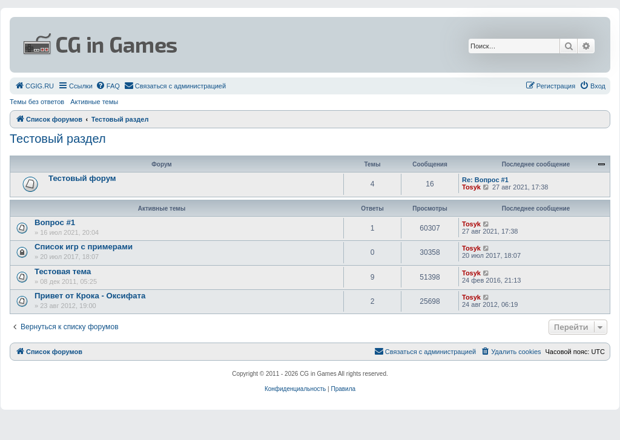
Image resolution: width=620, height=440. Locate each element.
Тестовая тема (63, 271)
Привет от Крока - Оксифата (90, 295)
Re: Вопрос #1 (485, 179)
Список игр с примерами (84, 246)
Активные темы (94, 101)
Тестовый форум (82, 178)
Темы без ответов (37, 101)
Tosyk (471, 187)
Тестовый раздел (58, 138)
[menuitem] (34, 86)
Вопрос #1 (55, 222)
